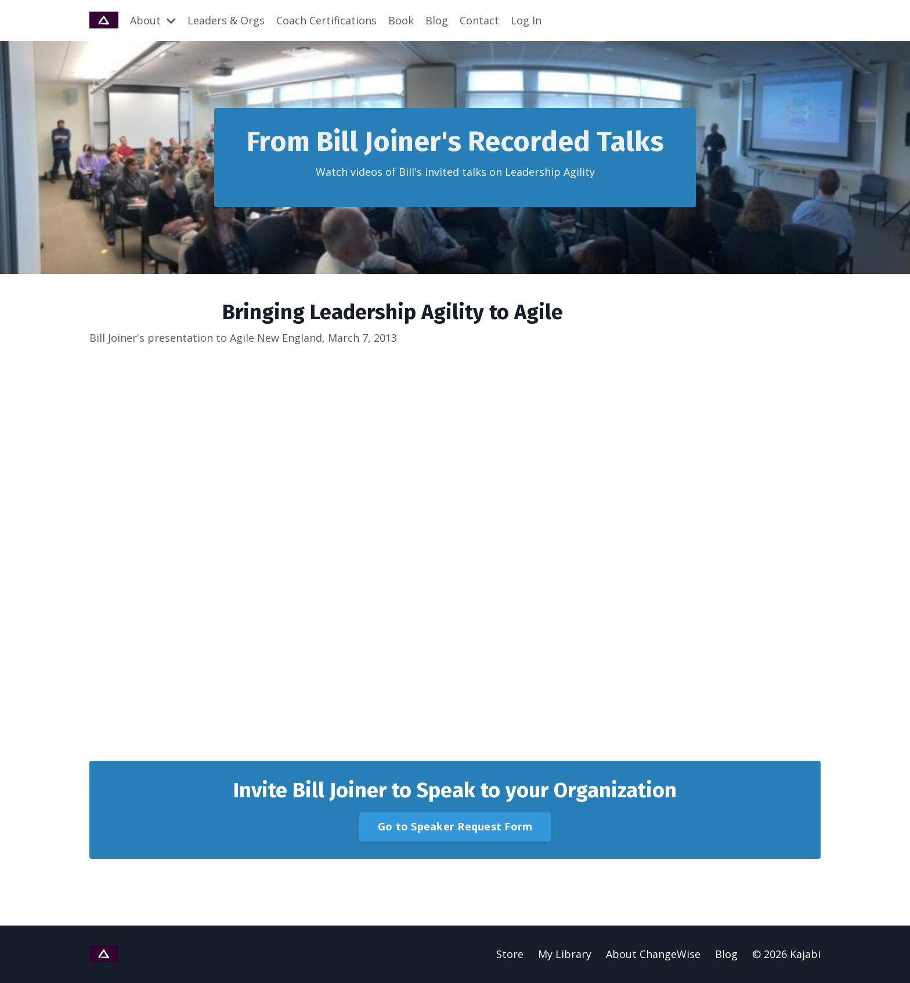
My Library (564, 954)
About (153, 20)
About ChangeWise (653, 954)
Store (509, 954)
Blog (436, 20)
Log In (526, 20)
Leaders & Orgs (226, 20)
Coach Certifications (326, 20)
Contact (479, 20)
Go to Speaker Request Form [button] (455, 826)
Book (401, 20)
